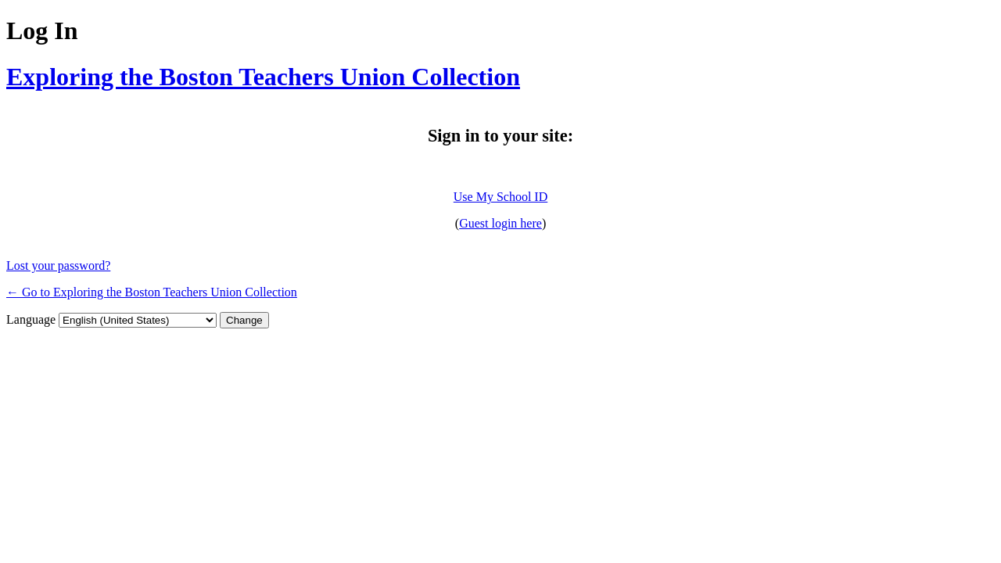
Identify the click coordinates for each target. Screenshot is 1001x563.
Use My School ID (500, 196)
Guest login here (500, 223)
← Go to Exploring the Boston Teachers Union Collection (151, 292)
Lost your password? (58, 265)
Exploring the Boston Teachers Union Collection (263, 77)
